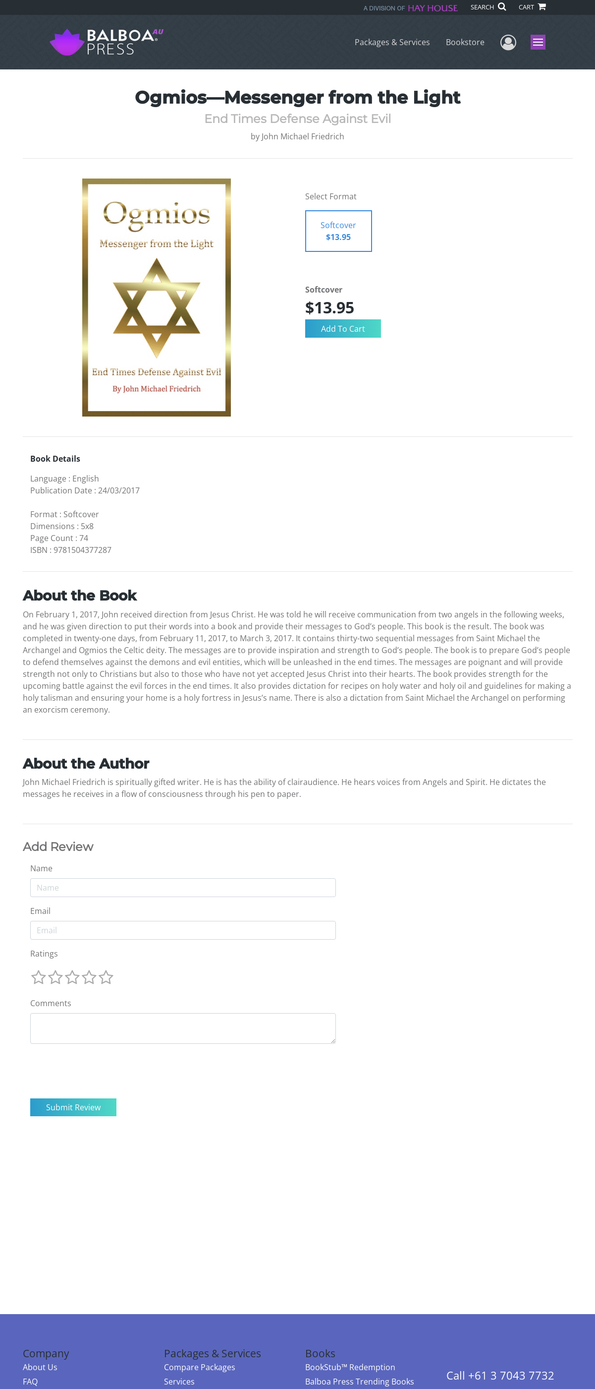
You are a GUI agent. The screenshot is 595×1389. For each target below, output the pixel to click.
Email (40, 911)
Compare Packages (199, 1367)
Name (41, 868)
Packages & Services (392, 42)
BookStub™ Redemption (350, 1367)
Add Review (58, 847)
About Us (40, 1367)
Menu (539, 42)
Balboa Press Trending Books (359, 1381)
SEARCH (488, 6)
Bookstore (465, 42)
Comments (50, 1003)
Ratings (44, 953)
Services (179, 1381)
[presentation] (105, 1071)
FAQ (30, 1381)
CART (532, 6)
